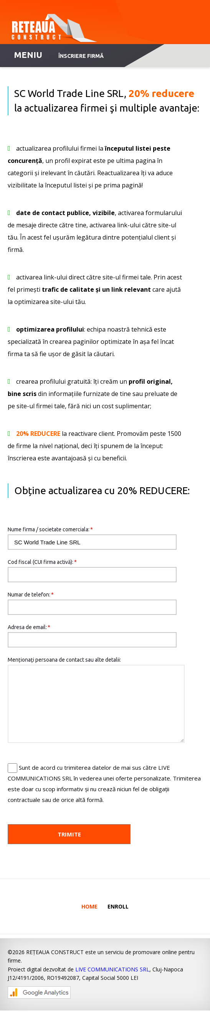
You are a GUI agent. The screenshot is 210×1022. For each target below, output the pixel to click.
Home (89, 918)
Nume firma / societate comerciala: (50, 529)
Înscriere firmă (81, 56)
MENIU (28, 54)
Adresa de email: (29, 627)
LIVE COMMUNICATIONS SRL (112, 980)
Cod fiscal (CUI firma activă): (42, 562)
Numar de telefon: (31, 595)
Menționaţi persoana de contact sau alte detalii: (64, 660)
